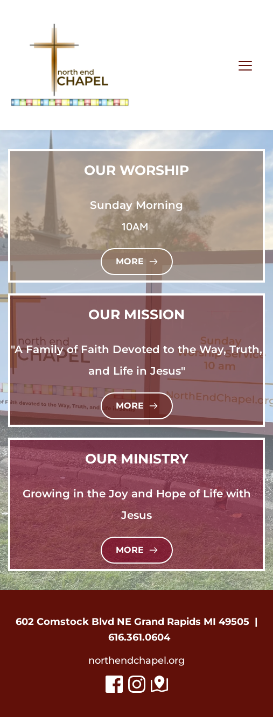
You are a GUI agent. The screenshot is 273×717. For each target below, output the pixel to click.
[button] (245, 65)
